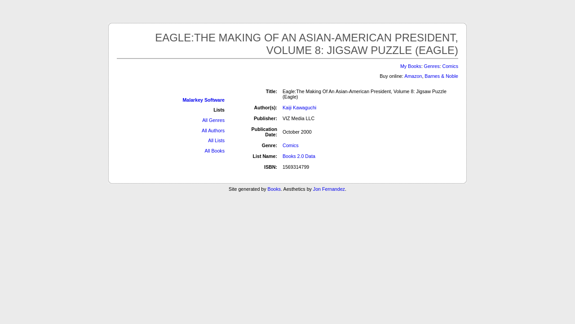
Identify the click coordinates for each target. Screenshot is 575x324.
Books (274, 189)
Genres (432, 66)
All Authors (213, 130)
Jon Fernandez (329, 189)
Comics (450, 66)
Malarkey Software (203, 100)
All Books (215, 150)
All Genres (213, 120)
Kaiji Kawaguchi (299, 107)
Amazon (413, 76)
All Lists (216, 140)
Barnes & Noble (441, 76)
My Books (410, 66)
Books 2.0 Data (299, 156)
